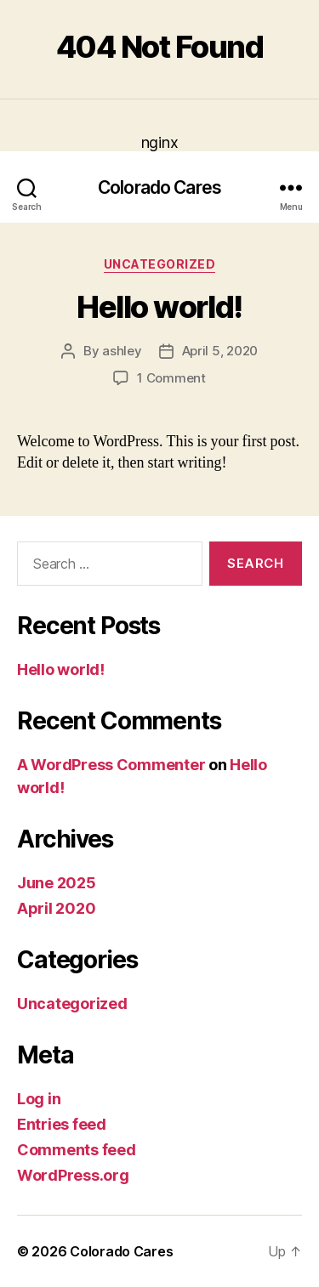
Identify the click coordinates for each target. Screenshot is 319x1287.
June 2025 (56, 883)
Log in (38, 1099)
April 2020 (56, 908)
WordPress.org (73, 1175)
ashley (121, 351)
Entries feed (61, 1124)
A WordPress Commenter (111, 765)
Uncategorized (160, 264)
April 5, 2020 (220, 351)
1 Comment (171, 378)
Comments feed (76, 1150)
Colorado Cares (159, 187)
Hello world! (159, 307)
